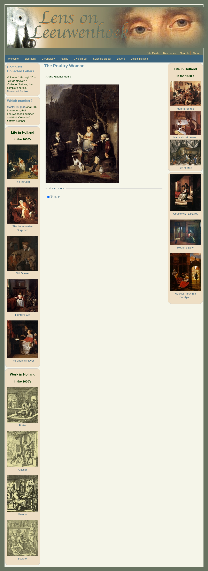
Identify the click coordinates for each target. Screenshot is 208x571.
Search (184, 53)
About (196, 53)
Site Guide (153, 53)
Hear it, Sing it (185, 108)
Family (64, 58)
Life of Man (185, 168)
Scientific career (102, 58)
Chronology (48, 58)
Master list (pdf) (16, 107)
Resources (169, 53)
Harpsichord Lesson (185, 137)
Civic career (80, 58)
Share (53, 196)
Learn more (57, 188)
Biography (30, 58)
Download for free (17, 91)
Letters (121, 58)
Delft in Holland (139, 58)
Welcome (13, 58)
